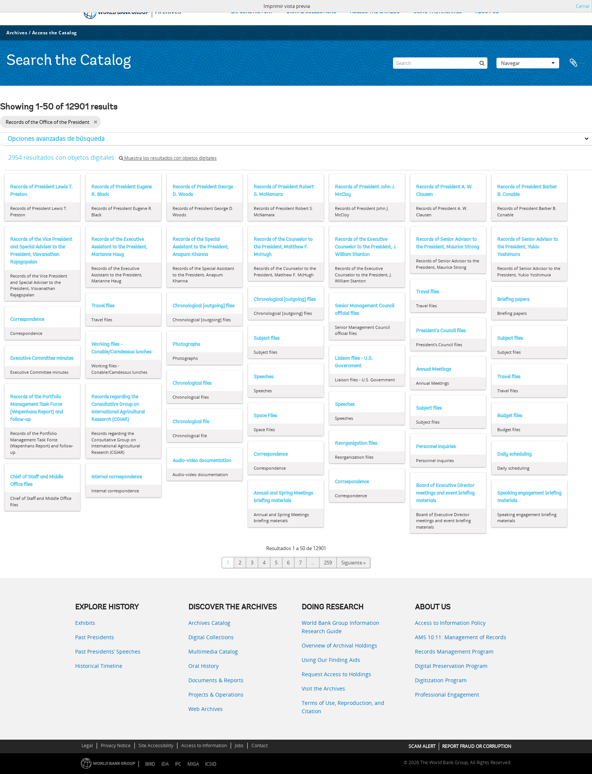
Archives (16, 32)
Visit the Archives (323, 688)
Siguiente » (353, 562)
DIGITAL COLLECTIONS (311, 11)
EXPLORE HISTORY (252, 11)
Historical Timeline (98, 665)
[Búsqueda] (481, 63)
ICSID (210, 764)
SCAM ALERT (422, 746)
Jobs (239, 745)
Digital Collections (211, 637)
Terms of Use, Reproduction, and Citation (343, 707)
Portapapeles (577, 63)
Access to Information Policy (450, 622)
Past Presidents (94, 637)
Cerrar (583, 6)
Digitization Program (441, 680)
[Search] (440, 63)
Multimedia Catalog (213, 651)
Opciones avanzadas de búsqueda (56, 138)
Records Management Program (454, 651)
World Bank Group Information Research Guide (340, 627)
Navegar (528, 63)
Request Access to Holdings (336, 674)
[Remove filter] (95, 122)
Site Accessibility (156, 745)
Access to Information (204, 745)
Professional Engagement (447, 694)
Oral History (203, 665)
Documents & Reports (216, 680)
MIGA (193, 764)
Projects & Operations (216, 694)
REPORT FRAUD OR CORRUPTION (476, 746)
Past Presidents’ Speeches (107, 651)
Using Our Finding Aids (331, 659)
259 (328, 562)
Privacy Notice (116, 745)
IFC (178, 764)
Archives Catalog (209, 622)
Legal (87, 745)
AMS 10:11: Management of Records (460, 637)
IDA (165, 764)
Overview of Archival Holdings (339, 645)
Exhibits (85, 622)
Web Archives (205, 708)
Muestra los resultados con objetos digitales (168, 158)
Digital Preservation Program (451, 665)
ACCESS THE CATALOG (375, 11)
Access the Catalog (54, 32)
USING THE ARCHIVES (437, 11)
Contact (259, 745)
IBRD (150, 764)
